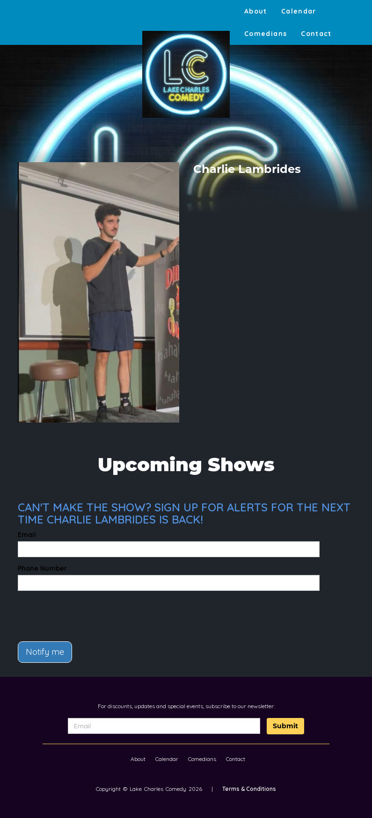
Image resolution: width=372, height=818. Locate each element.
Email (27, 535)
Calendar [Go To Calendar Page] (298, 11)
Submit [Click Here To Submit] (285, 726)
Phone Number (42, 568)
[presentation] (72, 612)
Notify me (45, 651)
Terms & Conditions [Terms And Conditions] (249, 788)
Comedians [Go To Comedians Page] (265, 33)
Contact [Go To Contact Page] (316, 33)
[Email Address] (164, 726)
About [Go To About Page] (255, 11)
